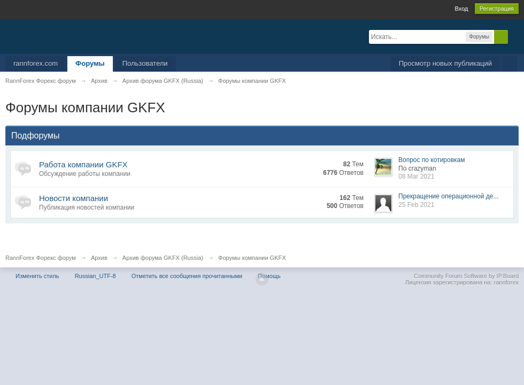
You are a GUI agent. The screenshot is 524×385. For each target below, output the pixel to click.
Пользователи (145, 63)
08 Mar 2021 (416, 176)
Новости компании (73, 198)
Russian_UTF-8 (95, 276)
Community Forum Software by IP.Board (466, 276)
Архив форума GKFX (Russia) (162, 258)
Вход (461, 8)
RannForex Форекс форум (40, 258)
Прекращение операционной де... (448, 196)
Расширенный (514, 36)
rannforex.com (35, 63)
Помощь (269, 276)
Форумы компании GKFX (252, 258)
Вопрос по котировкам (431, 160)
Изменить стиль (37, 276)
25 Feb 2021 (416, 205)
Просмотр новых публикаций (445, 63)
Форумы (90, 63)
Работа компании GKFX (83, 164)
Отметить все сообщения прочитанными (187, 276)
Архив (99, 258)
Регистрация (497, 8)
